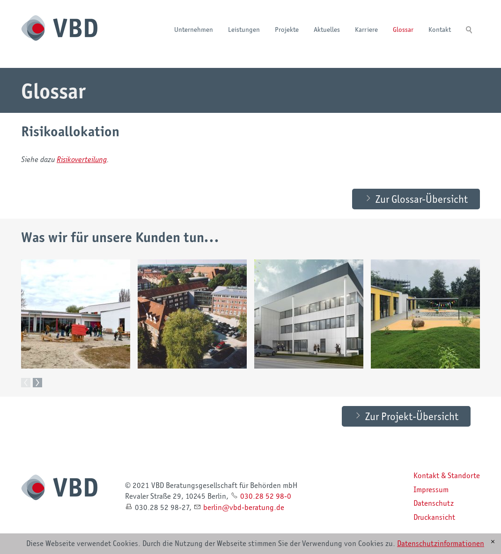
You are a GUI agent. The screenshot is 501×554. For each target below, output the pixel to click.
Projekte (287, 29)
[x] (492, 542)
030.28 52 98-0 (265, 496)
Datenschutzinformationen (440, 543)
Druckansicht (434, 517)
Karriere (366, 29)
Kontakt (439, 29)
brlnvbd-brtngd (243, 507)
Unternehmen (193, 29)
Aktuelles (327, 29)
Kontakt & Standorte (446, 475)
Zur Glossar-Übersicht (422, 199)
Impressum (431, 490)
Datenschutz (433, 503)
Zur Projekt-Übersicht (411, 416)
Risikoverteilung (82, 159)
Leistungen (244, 29)
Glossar (403, 29)
